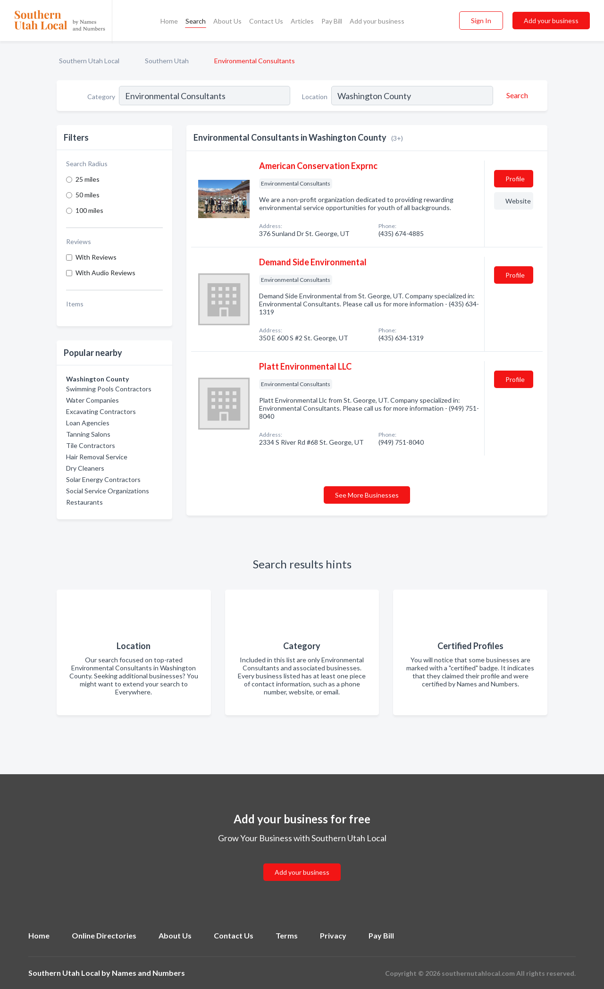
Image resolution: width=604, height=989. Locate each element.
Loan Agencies (87, 423)
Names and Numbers (148, 972)
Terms (287, 935)
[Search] (516, 95)
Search (195, 21)
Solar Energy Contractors (103, 479)
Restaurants (84, 502)
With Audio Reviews (105, 273)
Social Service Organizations (107, 491)
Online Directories (104, 935)
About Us (227, 21)
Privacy (333, 935)
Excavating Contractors (101, 411)
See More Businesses (367, 495)
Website (518, 201)
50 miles (88, 195)
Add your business (377, 21)
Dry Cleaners (85, 468)
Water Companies (92, 400)
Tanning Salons (88, 434)
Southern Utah (167, 61)
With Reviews (96, 257)
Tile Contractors (90, 445)
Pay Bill (331, 21)
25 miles (88, 179)
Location (314, 97)
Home (169, 21)
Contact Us (266, 21)
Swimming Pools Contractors (108, 389)
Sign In (481, 21)
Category (101, 97)
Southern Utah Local (89, 61)
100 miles (89, 210)
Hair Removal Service (96, 457)
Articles (302, 21)
